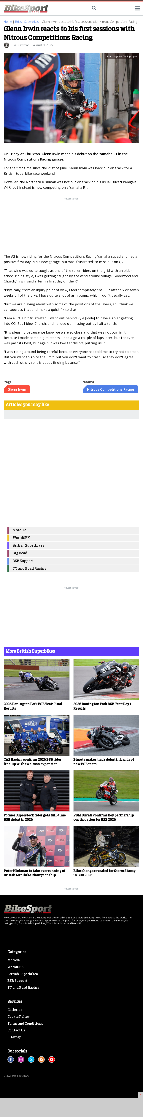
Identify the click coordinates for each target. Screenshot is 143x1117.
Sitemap (14, 1037)
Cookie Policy (18, 1017)
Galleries (14, 1010)
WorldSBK (21, 538)
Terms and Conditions (25, 1023)
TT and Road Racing (29, 569)
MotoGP (19, 530)
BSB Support (23, 561)
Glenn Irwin (16, 389)
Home (8, 22)
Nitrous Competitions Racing (110, 389)
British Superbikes (27, 22)
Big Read (20, 553)
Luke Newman (19, 45)
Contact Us (16, 1030)
